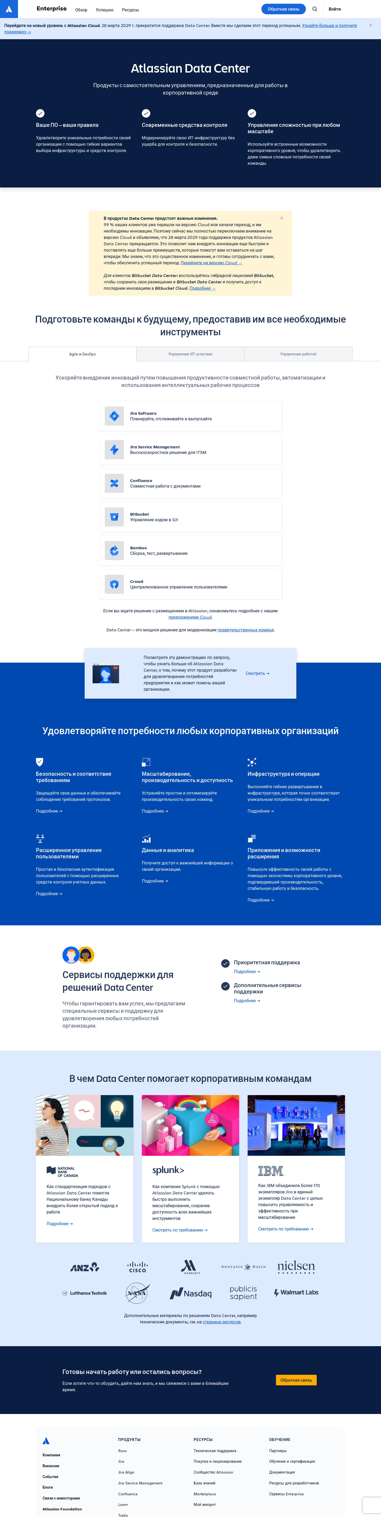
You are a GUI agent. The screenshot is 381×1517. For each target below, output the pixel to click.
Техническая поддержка (215, 1451)
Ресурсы (130, 9)
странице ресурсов (222, 1321)
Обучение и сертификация (292, 1461)
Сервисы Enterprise (286, 1494)
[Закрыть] (371, 25)
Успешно (105, 9)
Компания (51, 1455)
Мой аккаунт (205, 1504)
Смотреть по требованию (179, 1230)
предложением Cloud (190, 617)
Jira (121, 1461)
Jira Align (126, 1472)
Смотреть (257, 673)
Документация (282, 1472)
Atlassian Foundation (62, 1509)
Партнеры (278, 1451)
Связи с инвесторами (61, 1498)
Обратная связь (283, 9)
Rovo (122, 1451)
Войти (335, 9)
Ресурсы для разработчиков (294, 1483)
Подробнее (200, 288)
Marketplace (205, 1494)
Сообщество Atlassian (213, 1472)
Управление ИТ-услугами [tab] (190, 353)
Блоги (48, 1487)
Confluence (128, 1494)
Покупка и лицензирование (218, 1461)
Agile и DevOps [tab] (82, 353)
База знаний (204, 1483)
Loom (123, 1504)
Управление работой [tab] (298, 353)
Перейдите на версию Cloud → (211, 262)
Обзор (81, 9)
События (50, 1477)
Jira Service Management (140, 1483)
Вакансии (51, 1466)
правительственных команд (245, 629)
